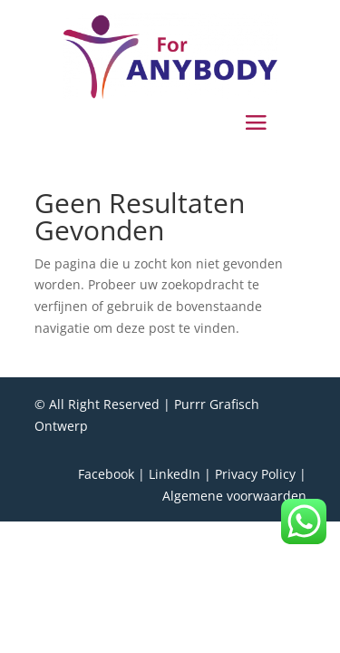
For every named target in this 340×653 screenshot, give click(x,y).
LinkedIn (174, 473)
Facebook (106, 473)
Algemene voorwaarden (234, 495)
